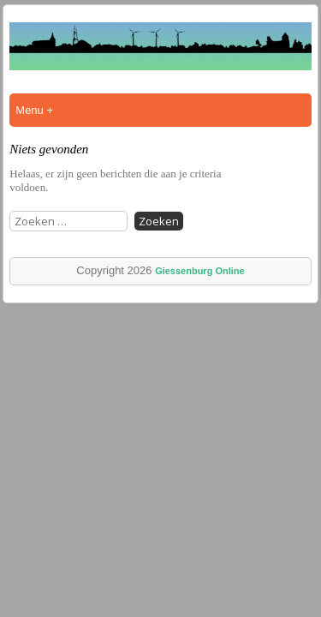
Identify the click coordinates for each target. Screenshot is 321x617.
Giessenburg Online (200, 271)
